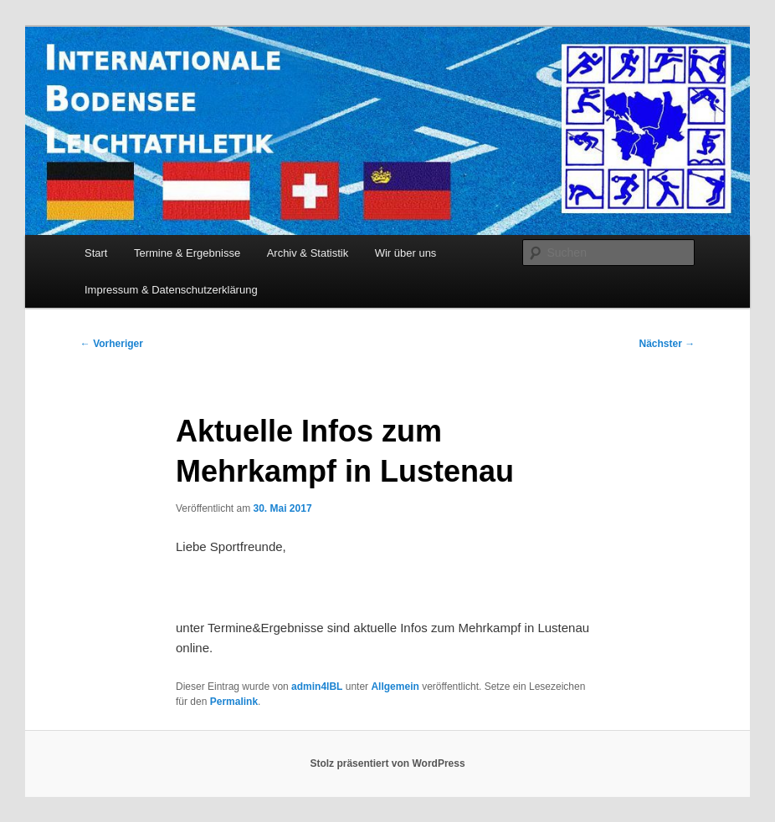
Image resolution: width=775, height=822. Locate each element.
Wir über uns (406, 253)
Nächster (667, 344)
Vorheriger (111, 344)
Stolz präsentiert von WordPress (387, 763)
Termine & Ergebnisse (187, 253)
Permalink (234, 701)
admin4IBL (316, 686)
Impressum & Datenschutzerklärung (171, 289)
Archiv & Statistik (308, 253)
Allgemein (394, 686)
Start (96, 253)
